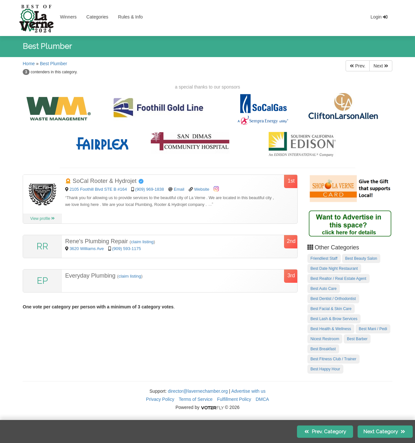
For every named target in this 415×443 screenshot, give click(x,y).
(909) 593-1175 (126, 248)
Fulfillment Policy (234, 399)
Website (201, 189)
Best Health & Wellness (331, 329)
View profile (42, 218)
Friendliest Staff (324, 258)
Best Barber (357, 339)
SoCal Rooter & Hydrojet (104, 181)
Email (179, 189)
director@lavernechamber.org (198, 391)
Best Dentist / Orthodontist (333, 298)
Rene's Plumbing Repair (97, 241)
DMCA (262, 399)
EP (42, 280)
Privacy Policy (160, 399)
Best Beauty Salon (361, 258)
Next (381, 65)
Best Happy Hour (325, 369)
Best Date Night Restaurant (334, 268)
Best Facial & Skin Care (331, 308)
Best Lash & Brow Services (334, 319)
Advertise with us (248, 391)
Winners (68, 16)
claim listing (142, 241)
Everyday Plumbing (91, 275)
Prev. (357, 65)
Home (29, 63)
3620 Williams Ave (87, 248)
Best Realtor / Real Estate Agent (338, 278)
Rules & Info (130, 16)
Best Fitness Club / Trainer (333, 359)
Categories (97, 16)
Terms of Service (195, 399)
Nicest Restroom (325, 339)
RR (42, 246)
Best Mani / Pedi (373, 329)
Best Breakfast (323, 349)
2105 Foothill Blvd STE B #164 (98, 189)
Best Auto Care (324, 288)
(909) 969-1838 (149, 189)
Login (379, 16)
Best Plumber (53, 63)
